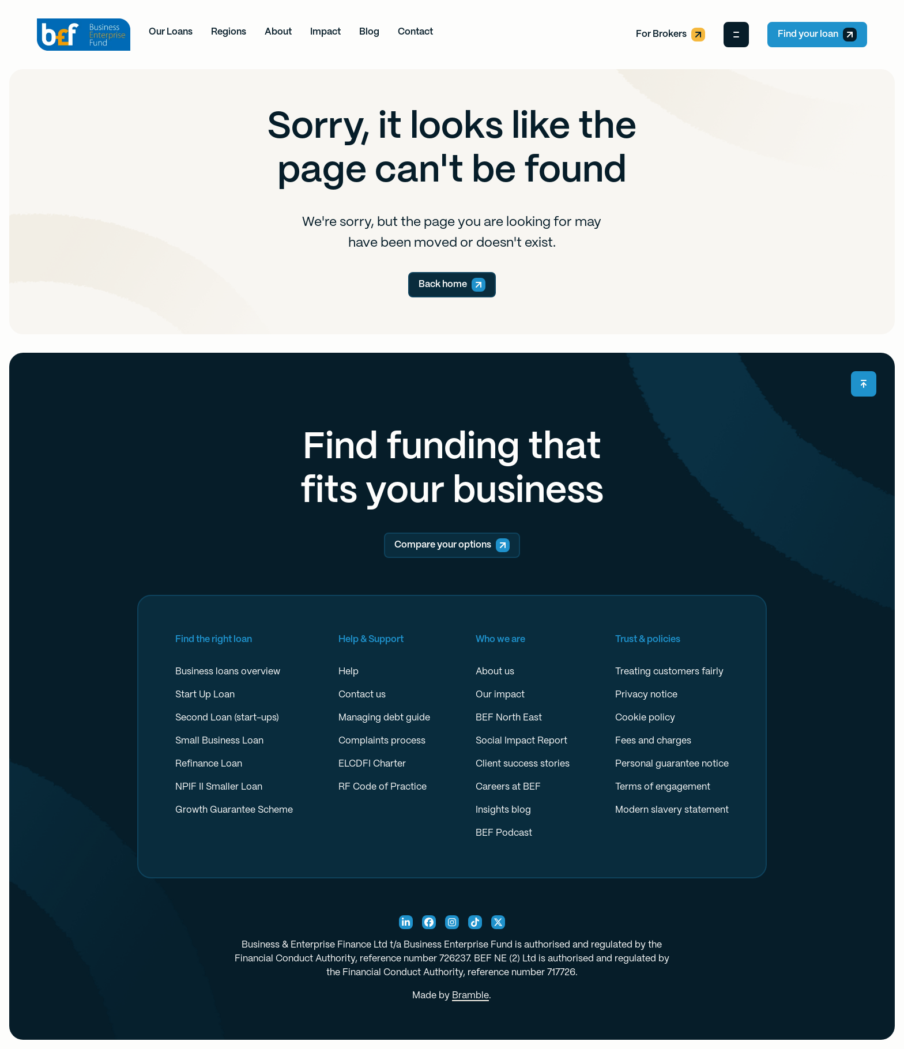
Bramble (470, 995)
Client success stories (523, 764)
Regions (228, 32)
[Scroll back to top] (863, 384)
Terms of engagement (662, 787)
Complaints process (381, 741)
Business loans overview (227, 671)
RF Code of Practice (382, 787)
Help (348, 671)
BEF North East (509, 718)
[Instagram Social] (452, 922)
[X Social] (498, 922)
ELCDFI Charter (372, 764)
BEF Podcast (504, 833)
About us (495, 671)
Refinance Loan (208, 764)
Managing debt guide (384, 718)
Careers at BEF (508, 787)
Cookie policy (645, 718)
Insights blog (503, 810)
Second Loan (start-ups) (227, 718)
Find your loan (817, 34)
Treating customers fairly (669, 671)
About (278, 32)
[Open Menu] (736, 34)
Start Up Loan (205, 694)
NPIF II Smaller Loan (218, 787)
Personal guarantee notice (672, 764)
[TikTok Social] (475, 922)
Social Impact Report (521, 741)
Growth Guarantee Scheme (234, 810)
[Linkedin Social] (406, 922)
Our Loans (171, 32)
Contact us (362, 694)
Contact (415, 32)
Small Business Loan (219, 741)
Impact (325, 32)
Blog (369, 32)
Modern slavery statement (672, 810)
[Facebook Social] (429, 922)
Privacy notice (646, 694)
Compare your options (452, 545)
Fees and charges (653, 741)
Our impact (500, 694)
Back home (452, 285)
